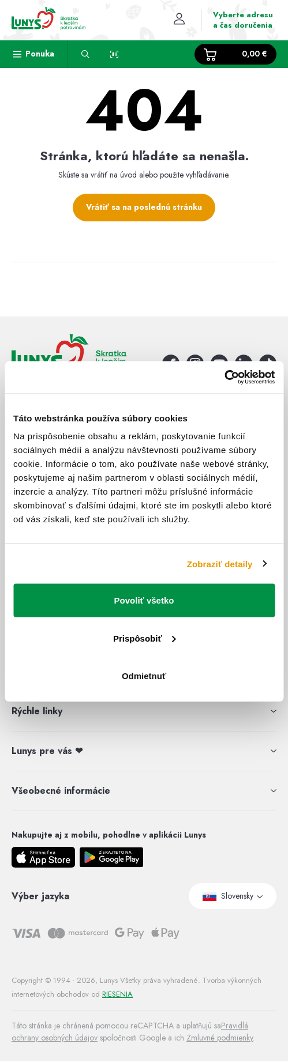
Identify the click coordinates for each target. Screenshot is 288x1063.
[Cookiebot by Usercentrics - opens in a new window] (224, 377)
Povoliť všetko (144, 600)
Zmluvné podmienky (219, 1037)
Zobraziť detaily (220, 563)
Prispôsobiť (144, 638)
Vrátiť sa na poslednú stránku (144, 207)
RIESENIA (117, 994)
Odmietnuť (144, 676)
